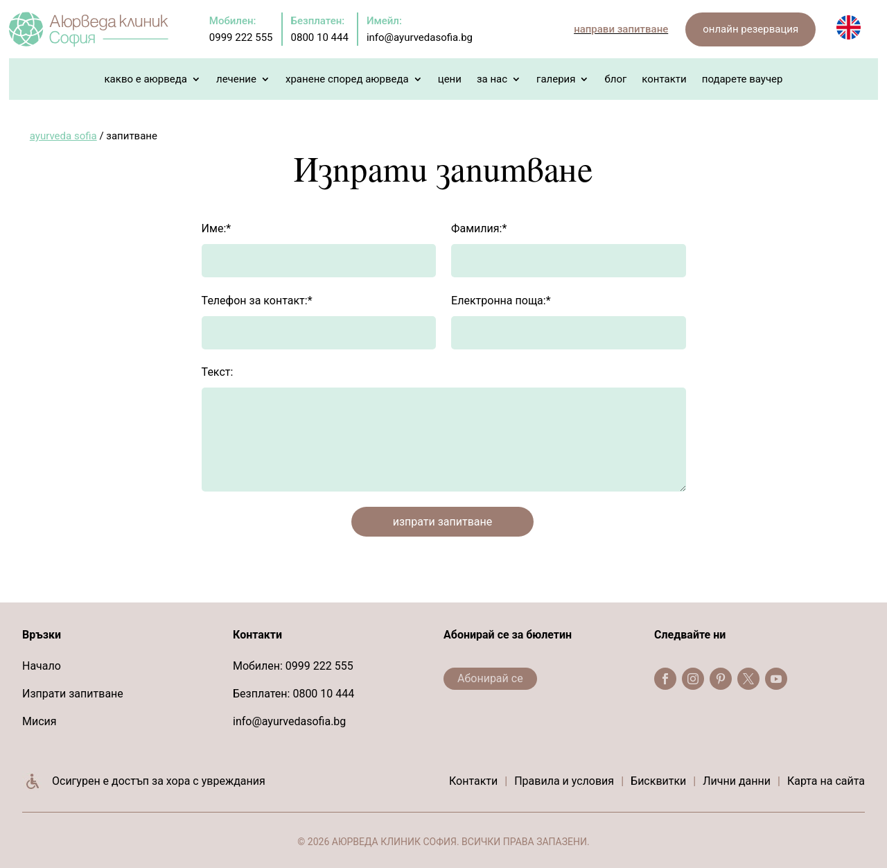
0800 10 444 (323, 693)
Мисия (39, 721)
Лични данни (737, 781)
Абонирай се (490, 678)
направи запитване (621, 29)
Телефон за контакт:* (257, 300)
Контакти (664, 79)
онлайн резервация (750, 29)
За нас (492, 79)
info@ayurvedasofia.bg (289, 721)
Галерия (555, 79)
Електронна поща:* (500, 300)
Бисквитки (658, 781)
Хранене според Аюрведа (347, 79)
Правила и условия (564, 781)
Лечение (236, 79)
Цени (450, 79)
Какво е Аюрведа (146, 79)
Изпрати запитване (72, 693)
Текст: (218, 372)
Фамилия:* (479, 228)
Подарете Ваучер (742, 79)
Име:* (216, 228)
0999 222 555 (319, 665)
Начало (41, 665)
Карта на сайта (826, 781)
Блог (615, 79)
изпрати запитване (443, 521)
